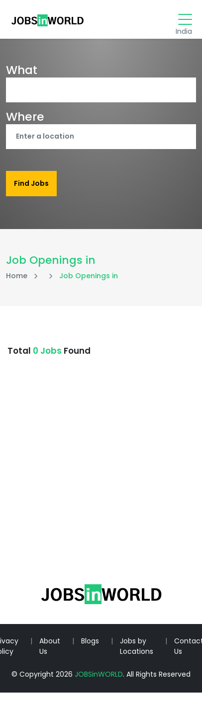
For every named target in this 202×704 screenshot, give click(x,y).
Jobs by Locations (136, 646)
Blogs (90, 641)
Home (16, 276)
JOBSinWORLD (99, 674)
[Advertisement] (94, 489)
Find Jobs (31, 183)
